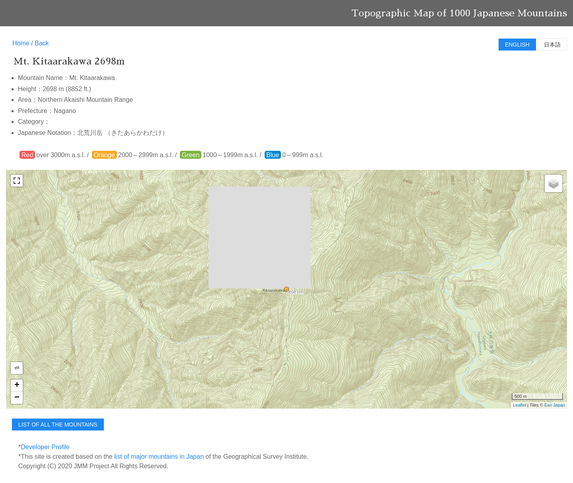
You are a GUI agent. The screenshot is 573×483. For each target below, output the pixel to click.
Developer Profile (45, 447)
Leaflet (519, 405)
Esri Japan (554, 405)
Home (20, 43)
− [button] (16, 398)
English (517, 44)
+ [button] (16, 385)
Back (42, 43)
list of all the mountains (57, 424)
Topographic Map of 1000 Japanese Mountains (459, 13)
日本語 (552, 44)
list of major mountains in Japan (159, 456)
